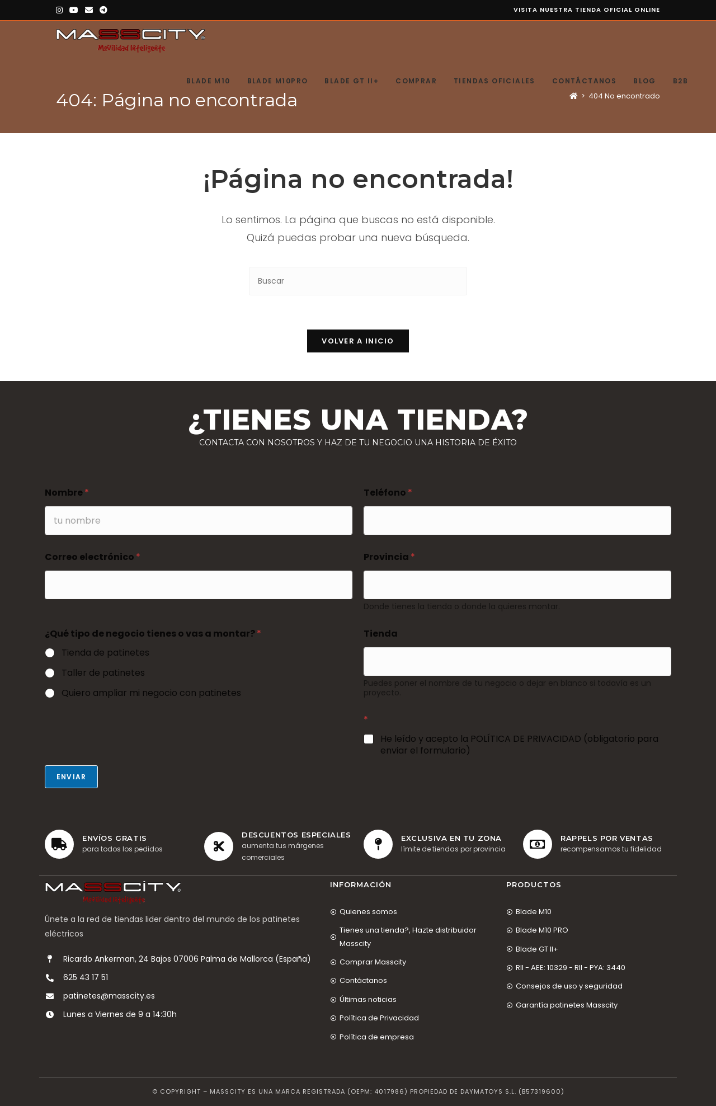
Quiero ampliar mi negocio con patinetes (151, 693)
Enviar (71, 777)
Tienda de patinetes (105, 653)
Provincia (389, 557)
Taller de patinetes (103, 673)
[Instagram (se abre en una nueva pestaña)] (61, 10)
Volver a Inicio (358, 341)
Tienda (381, 633)
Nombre (67, 492)
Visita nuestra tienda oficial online (587, 9)
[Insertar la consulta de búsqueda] (358, 281)
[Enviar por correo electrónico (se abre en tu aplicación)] (89, 10)
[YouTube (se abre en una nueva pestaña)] (74, 10)
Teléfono (388, 492)
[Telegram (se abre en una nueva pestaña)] (103, 10)
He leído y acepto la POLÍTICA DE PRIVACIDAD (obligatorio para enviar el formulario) (519, 745)
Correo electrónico (92, 557)
